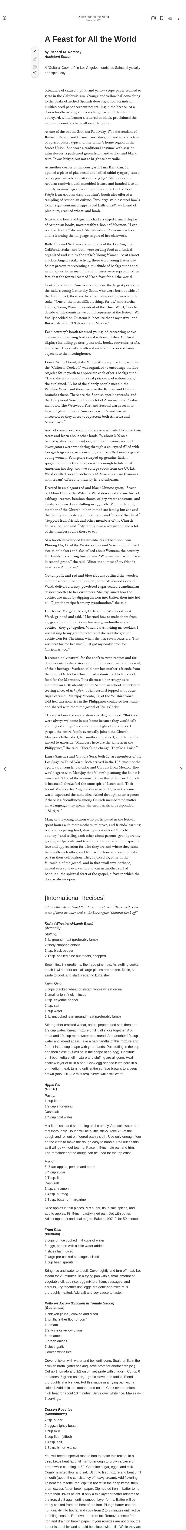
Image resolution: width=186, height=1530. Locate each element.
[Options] (178, 18)
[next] (180, 769)
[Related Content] (170, 18)
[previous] (5, 769)
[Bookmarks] (162, 18)
